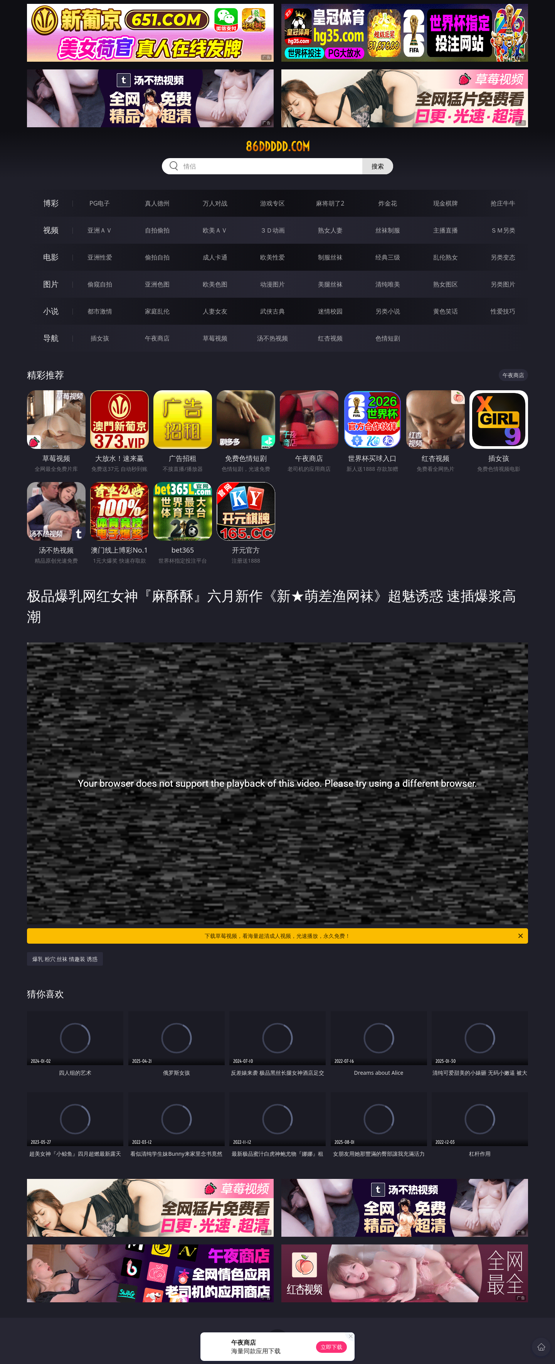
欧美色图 (215, 284)
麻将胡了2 (330, 203)
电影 (51, 257)
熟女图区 (445, 284)
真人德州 (157, 203)
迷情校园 (330, 311)
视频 (51, 230)
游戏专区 (272, 203)
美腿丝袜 (330, 284)
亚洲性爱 (99, 257)
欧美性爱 (272, 257)
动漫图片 (272, 284)
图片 (51, 284)
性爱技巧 (503, 311)
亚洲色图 (157, 284)
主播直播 (445, 230)
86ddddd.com (278, 146)
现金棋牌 (445, 203)
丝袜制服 (387, 230)
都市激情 (99, 311)
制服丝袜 (330, 257)
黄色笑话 (445, 311)
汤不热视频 (272, 338)
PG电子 (99, 203)
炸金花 (387, 203)
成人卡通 (215, 257)
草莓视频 (215, 338)
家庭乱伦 (157, 311)
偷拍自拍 (157, 257)
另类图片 (503, 284)
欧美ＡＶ (215, 230)
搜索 (378, 166)
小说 (51, 311)
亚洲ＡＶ (99, 230)
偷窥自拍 (99, 284)
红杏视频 (330, 338)
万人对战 (215, 203)
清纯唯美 (387, 284)
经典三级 (387, 257)
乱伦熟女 (445, 257)
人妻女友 (215, 311)
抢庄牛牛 (503, 203)
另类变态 (503, 257)
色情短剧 (387, 338)
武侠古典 (272, 311)
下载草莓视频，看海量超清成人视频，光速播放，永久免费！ (364, 936)
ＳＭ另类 (503, 230)
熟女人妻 (330, 230)
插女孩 (100, 338)
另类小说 (387, 311)
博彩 (51, 203)
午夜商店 (157, 338)
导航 (51, 338)
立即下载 (331, 1347)
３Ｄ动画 (272, 230)
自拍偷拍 (157, 230)
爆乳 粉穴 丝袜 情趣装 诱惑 (65, 959)
